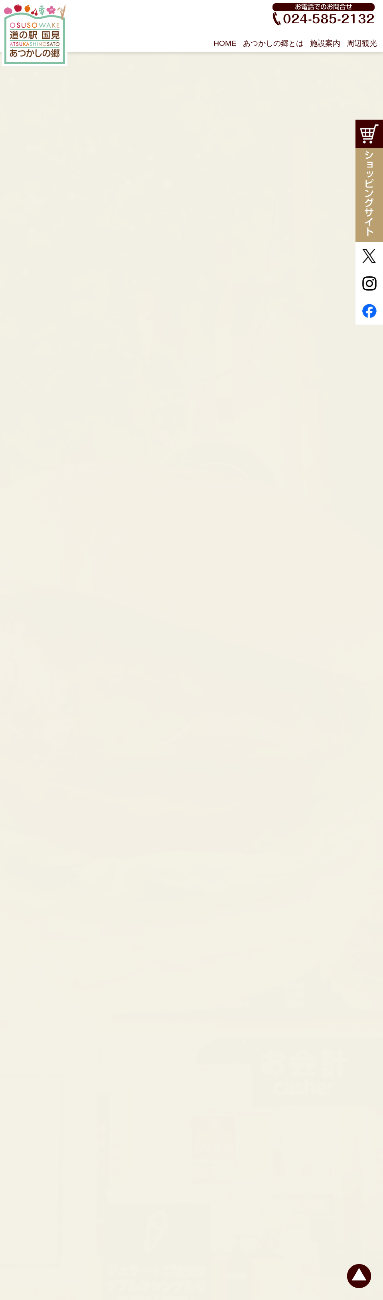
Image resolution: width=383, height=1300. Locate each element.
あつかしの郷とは (273, 43)
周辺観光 (362, 43)
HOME (225, 43)
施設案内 (325, 43)
